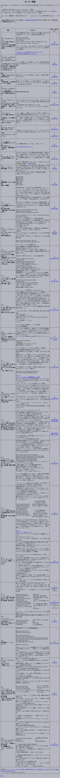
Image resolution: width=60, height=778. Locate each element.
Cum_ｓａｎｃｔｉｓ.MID (54, 338)
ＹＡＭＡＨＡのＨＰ (29, 20)
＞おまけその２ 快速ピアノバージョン (26, 53)
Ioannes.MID (54, 184)
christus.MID (54, 76)
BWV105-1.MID (54, 367)
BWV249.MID (54, 463)
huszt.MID (54, 168)
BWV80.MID (54, 513)
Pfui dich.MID (54, 208)
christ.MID (54, 64)
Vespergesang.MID (54, 258)
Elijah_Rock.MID (54, 643)
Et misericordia (54, 744)
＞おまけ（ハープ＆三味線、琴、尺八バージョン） (29, 52)
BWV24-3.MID (54, 44)
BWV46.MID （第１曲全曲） (54, 420)
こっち (31, 336)
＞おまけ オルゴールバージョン (24, 146)
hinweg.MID (54, 83)
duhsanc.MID (54, 135)
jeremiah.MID (54, 118)
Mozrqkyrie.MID (54, 562)
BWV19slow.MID (54, 602)
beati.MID (54, 92)
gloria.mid (54, 662)
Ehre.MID (54, 621)
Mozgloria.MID (54, 398)
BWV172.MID (54, 281)
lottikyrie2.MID (32, 163)
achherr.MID (54, 146)
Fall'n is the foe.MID (54, 233)
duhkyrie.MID (54, 129)
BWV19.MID (54, 588)
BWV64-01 (54, 694)
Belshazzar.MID (54, 104)
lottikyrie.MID (54, 158)
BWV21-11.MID (54, 310)
